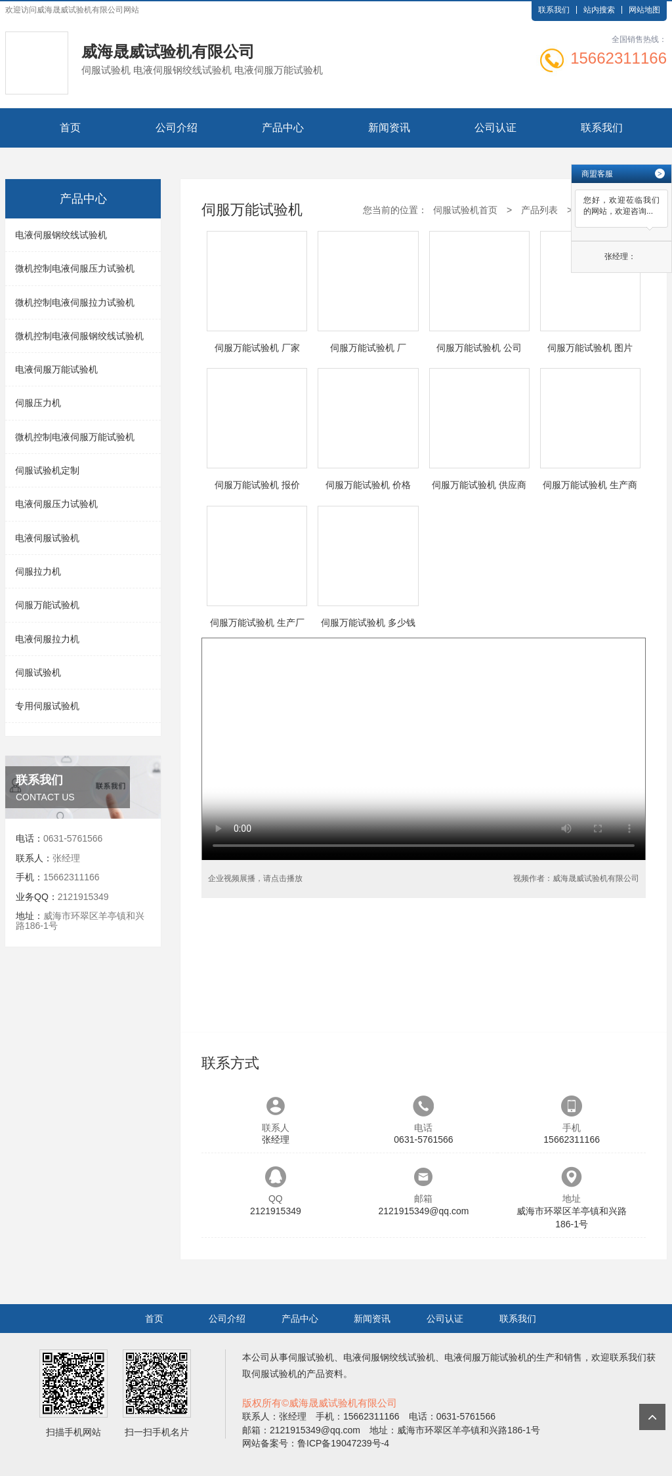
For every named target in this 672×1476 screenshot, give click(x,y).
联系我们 (554, 10)
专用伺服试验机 (47, 706)
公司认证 (495, 127)
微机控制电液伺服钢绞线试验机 (79, 336)
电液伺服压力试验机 (56, 504)
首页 (70, 127)
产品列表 (539, 210)
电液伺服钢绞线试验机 (61, 235)
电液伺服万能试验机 (56, 369)
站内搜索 (599, 10)
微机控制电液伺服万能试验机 (75, 437)
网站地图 (644, 10)
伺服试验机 (38, 672)
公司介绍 (177, 127)
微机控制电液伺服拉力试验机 (75, 302)
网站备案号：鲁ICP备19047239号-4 (315, 1443)
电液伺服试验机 (47, 538)
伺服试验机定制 (47, 470)
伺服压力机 (38, 403)
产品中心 (283, 127)
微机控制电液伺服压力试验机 (75, 268)
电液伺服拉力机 (47, 639)
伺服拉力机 (38, 571)
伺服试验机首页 (465, 210)
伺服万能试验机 (47, 605)
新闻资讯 (389, 127)
